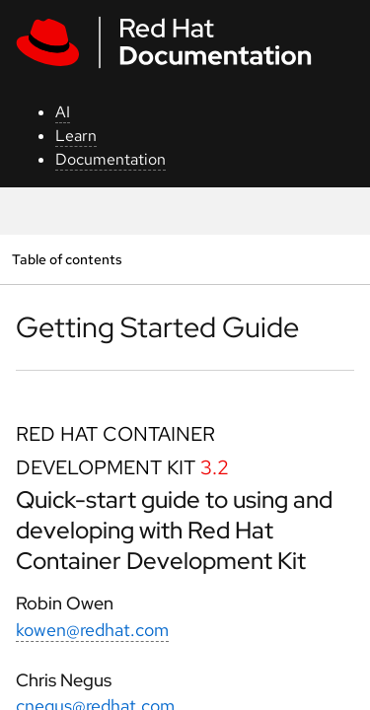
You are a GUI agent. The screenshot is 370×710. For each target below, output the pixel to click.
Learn (76, 135)
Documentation (110, 159)
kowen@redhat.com (92, 629)
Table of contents (66, 258)
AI (62, 112)
